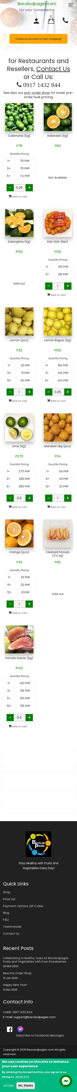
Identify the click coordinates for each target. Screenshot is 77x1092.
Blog (6, 913)
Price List (9, 899)
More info (22, 1077)
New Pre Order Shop (17, 973)
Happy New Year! (15, 985)
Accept (8, 1086)
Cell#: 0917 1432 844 (18, 1012)
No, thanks (25, 1085)
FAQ (6, 920)
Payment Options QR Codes (23, 906)
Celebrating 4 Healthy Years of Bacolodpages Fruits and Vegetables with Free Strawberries (35, 959)
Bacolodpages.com (37, 4)
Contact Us (53, 69)
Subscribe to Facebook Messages (40, 1035)
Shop (6, 892)
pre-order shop (37, 92)
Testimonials (12, 927)
